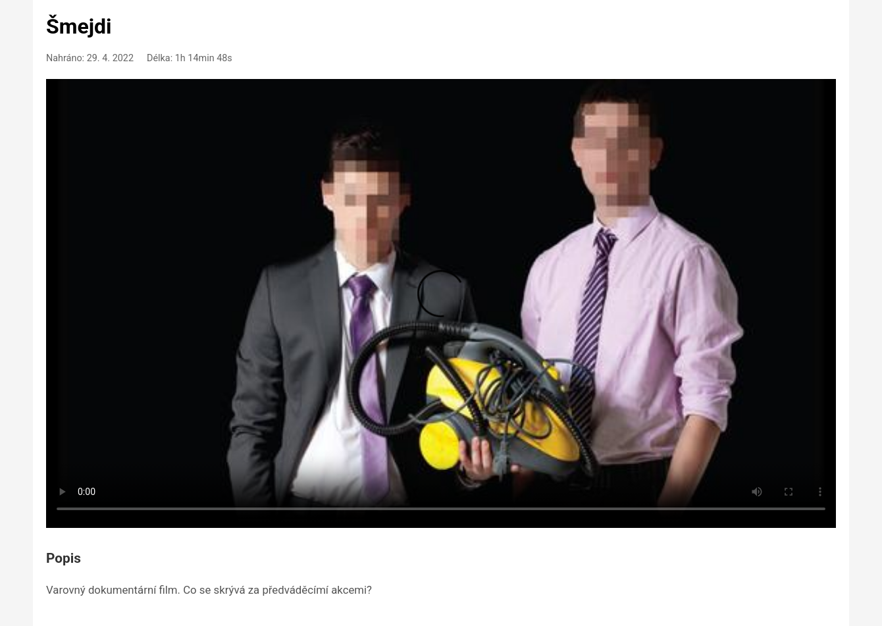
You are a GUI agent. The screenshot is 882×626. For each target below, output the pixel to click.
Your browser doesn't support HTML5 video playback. (441, 301)
